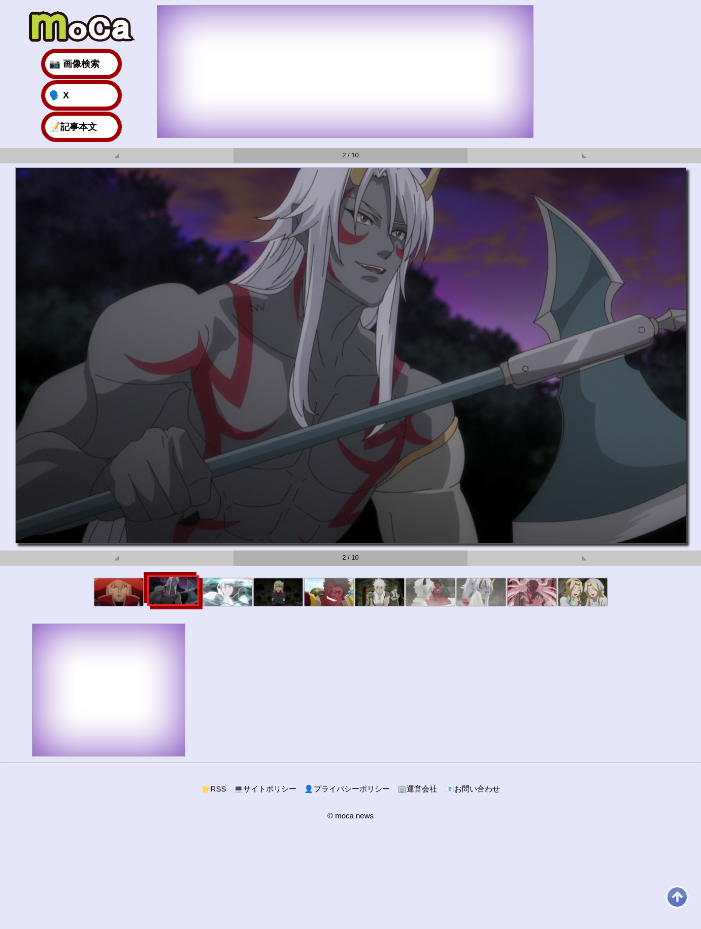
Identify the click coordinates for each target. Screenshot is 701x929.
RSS (213, 788)
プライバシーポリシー (347, 788)
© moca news (350, 815)
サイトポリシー (264, 788)
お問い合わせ (472, 788)
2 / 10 (350, 155)
